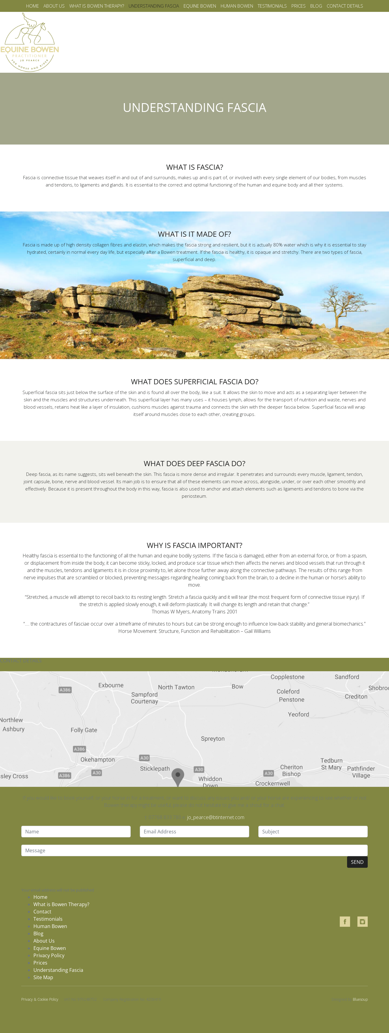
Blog (316, 6)
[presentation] (67, 871)
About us (54, 6)
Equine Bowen (200, 6)
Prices (298, 6)
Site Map (43, 977)
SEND (357, 862)
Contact (42, 911)
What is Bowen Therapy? (61, 904)
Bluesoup (360, 999)
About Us (44, 940)
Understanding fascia (154, 6)
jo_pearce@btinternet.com (215, 817)
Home (32, 6)
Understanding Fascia (58, 970)
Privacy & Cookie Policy (39, 999)
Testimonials (272, 6)
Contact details (345, 6)
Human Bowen (237, 6)
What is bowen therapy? (96, 6)
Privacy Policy (48, 955)
